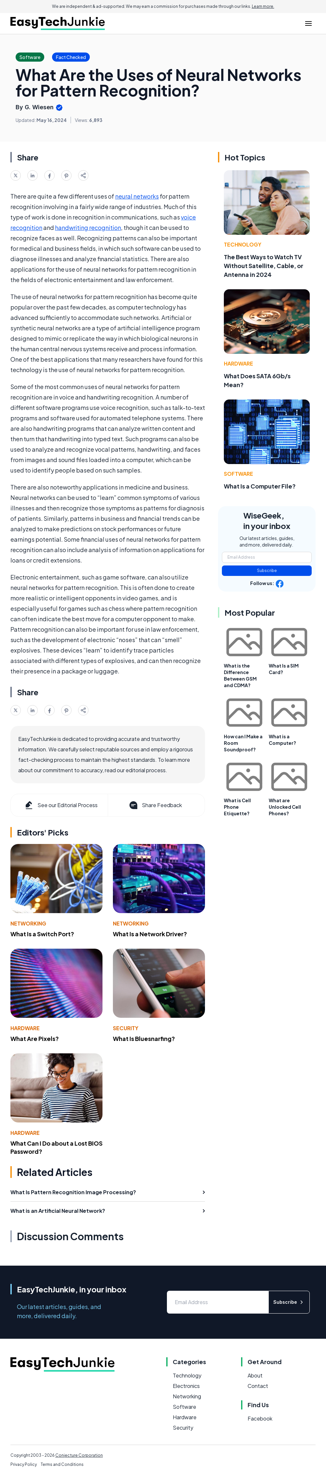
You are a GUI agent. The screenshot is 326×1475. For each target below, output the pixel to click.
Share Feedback (155, 805)
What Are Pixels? (34, 1038)
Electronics (186, 1385)
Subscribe (267, 570)
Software (238, 473)
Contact (258, 1385)
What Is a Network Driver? (150, 934)
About (255, 1375)
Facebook (260, 1418)
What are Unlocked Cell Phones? (285, 806)
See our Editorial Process (61, 805)
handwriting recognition (88, 227)
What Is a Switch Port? (42, 934)
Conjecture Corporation (79, 1455)
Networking (28, 923)
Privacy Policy (23, 1464)
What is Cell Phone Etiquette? (237, 806)
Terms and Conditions (62, 1464)
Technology (242, 244)
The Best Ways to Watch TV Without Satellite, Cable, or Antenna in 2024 (263, 265)
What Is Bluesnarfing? (144, 1038)
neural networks (137, 196)
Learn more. (263, 6)
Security (125, 1028)
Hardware (25, 1028)
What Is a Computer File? (260, 486)
